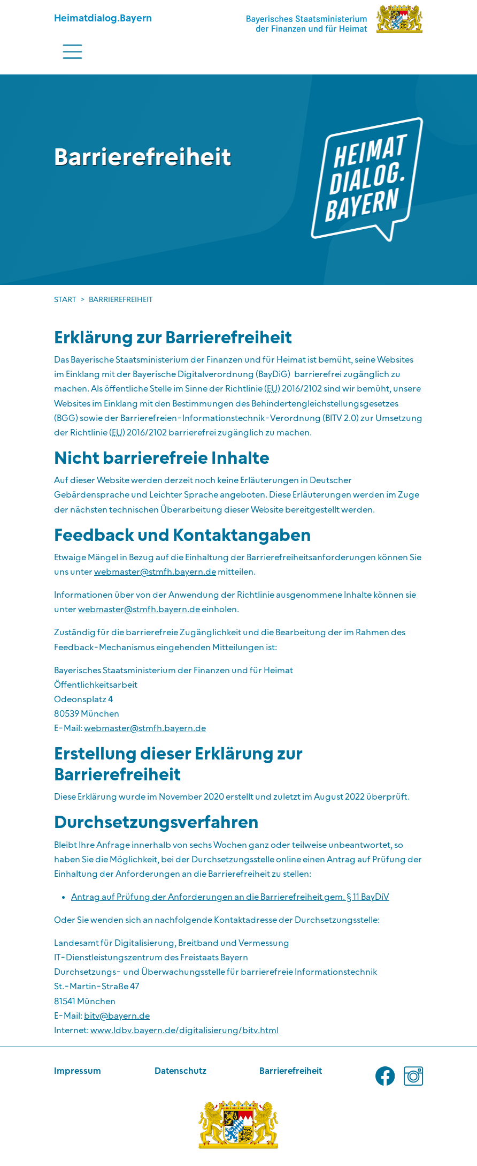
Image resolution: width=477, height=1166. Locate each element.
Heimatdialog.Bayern (103, 18)
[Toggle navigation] (72, 51)
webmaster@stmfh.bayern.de (155, 572)
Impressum (77, 1071)
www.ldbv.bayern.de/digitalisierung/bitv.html (184, 1030)
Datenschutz (180, 1071)
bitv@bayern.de (117, 1016)
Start (65, 300)
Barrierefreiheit (290, 1071)
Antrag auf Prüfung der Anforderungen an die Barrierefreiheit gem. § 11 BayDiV (230, 897)
